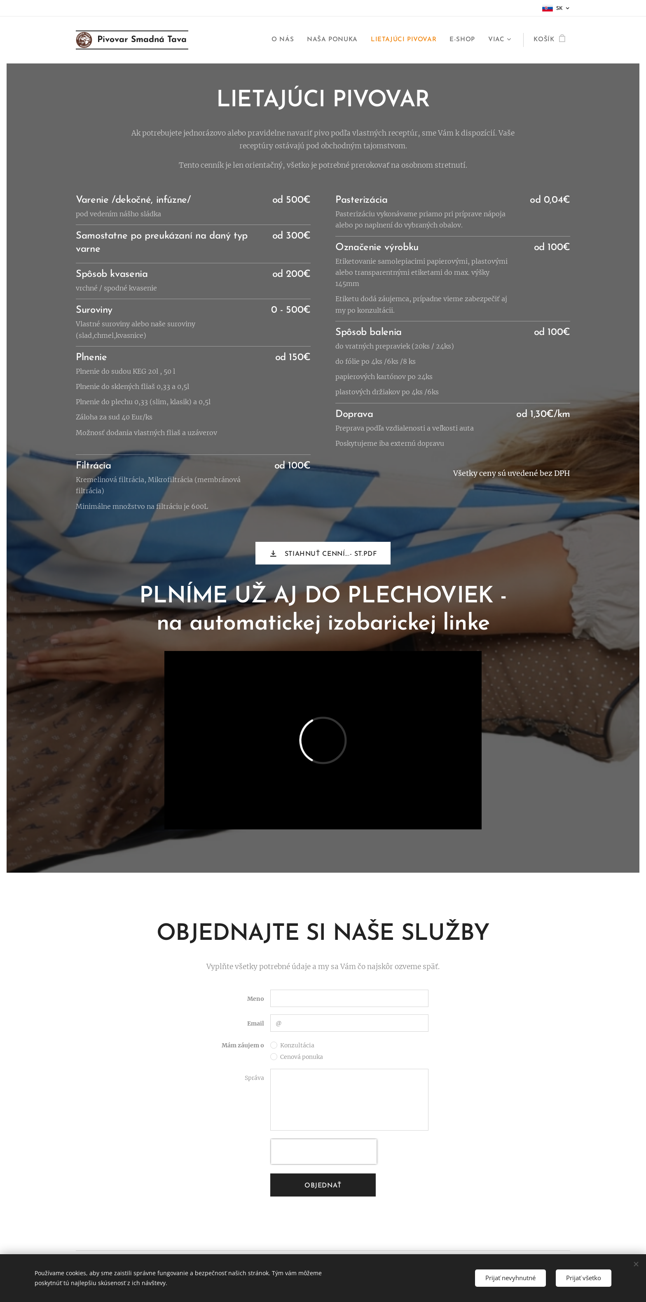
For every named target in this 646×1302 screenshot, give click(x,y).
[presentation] (324, 1151)
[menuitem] (284, 40)
